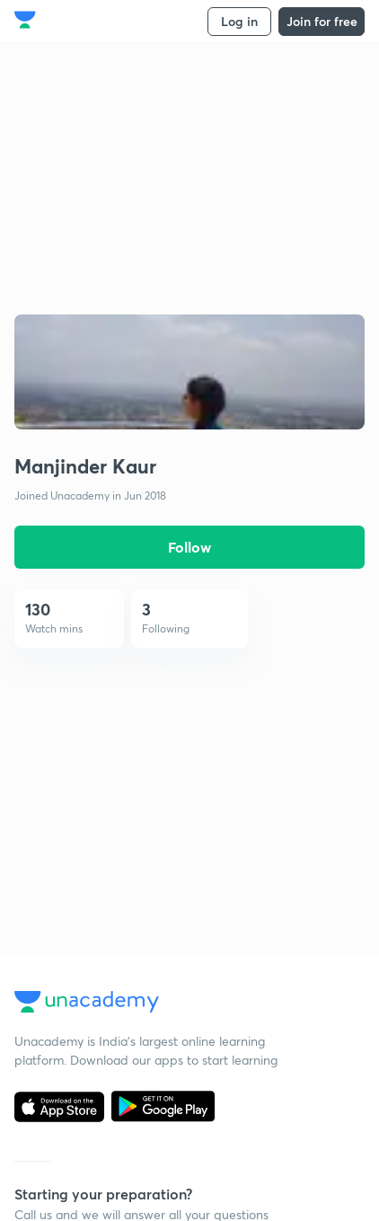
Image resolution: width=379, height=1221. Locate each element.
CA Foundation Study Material (226, 996)
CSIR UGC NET (208, 823)
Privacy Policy (53, 633)
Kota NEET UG (56, 960)
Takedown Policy (213, 607)
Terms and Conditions (76, 659)
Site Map (190, 555)
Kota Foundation (62, 986)
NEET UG (192, 849)
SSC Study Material (220, 1057)
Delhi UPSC (47, 1013)
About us (40, 529)
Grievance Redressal (224, 633)
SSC (177, 797)
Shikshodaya (50, 555)
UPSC (181, 771)
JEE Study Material (219, 1031)
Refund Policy (204, 581)
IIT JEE (184, 745)
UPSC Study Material (225, 934)
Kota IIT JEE (49, 934)
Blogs (29, 607)
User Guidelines (210, 529)
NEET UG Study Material (235, 960)
